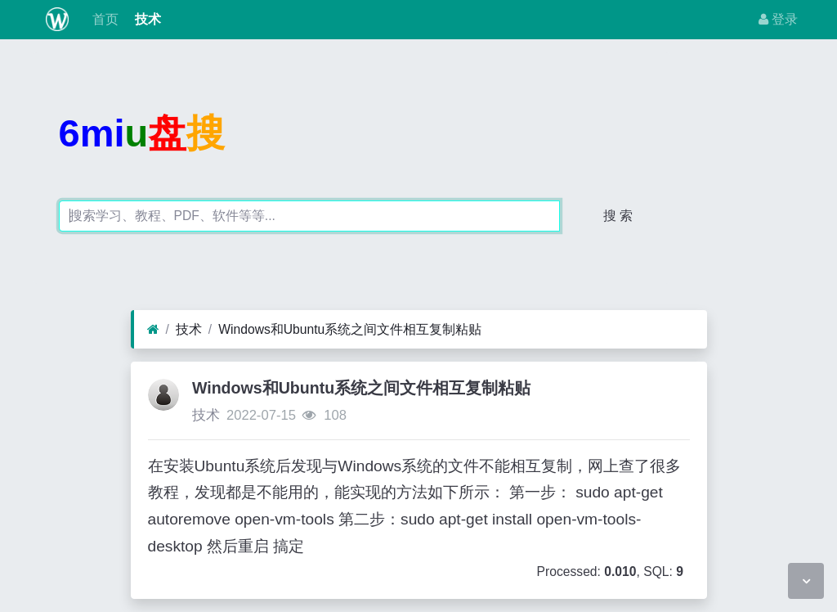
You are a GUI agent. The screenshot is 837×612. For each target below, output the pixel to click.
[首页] (153, 330)
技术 (146, 19)
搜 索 (618, 216)
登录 (778, 19)
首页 (103, 19)
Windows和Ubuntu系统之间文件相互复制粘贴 (349, 329)
